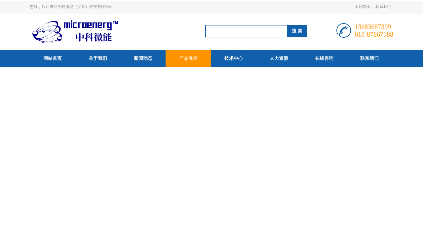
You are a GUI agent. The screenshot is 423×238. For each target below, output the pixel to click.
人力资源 (279, 58)
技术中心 (233, 58)
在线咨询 (324, 58)
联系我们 (383, 6)
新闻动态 (143, 58)
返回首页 (363, 6)
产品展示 (188, 58)
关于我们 (98, 58)
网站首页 (52, 58)
